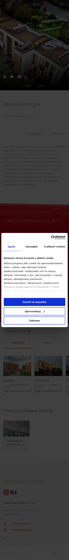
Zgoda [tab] (11, 246)
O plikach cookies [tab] (54, 246)
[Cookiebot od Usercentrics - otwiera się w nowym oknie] (51, 237)
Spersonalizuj (35, 311)
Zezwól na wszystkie (34, 302)
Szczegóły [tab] (31, 246)
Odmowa (34, 320)
